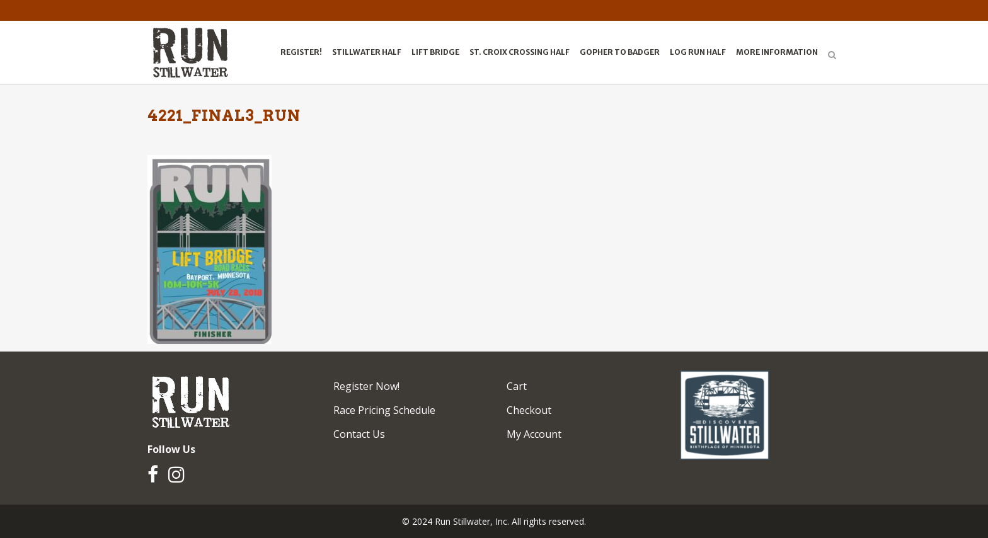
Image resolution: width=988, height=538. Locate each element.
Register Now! (366, 386)
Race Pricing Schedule (384, 410)
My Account (534, 434)
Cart (517, 386)
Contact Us (359, 434)
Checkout (529, 410)
